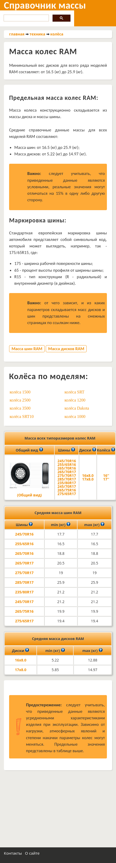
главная (16, 34)
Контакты (13, 853)
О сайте (32, 853)
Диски (87, 449)
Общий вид (29, 449)
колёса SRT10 (22, 416)
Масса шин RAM (26, 348)
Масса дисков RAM (66, 348)
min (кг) (60, 524)
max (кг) (94, 524)
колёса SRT (75, 392)
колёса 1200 (75, 400)
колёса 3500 (20, 408)
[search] (25, 18)
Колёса (106, 449)
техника (37, 34)
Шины (66, 449)
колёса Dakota (77, 408)
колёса (56, 34)
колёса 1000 (75, 416)
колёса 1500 (20, 392)
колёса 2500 (20, 400)
